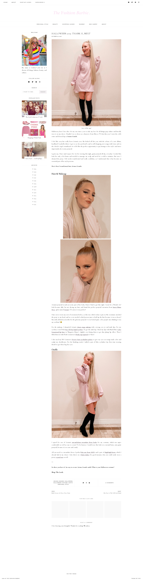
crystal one (59, 457)
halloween (69, 481)
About (14, 2)
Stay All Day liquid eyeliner (74, 329)
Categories (39, 2)
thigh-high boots (110, 452)
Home (6, 2)
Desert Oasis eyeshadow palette (82, 339)
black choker (85, 455)
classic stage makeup (84, 327)
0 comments (109, 482)
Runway (82, 24)
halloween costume (60, 482)
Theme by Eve (136, 578)
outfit (70, 482)
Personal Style (42, 24)
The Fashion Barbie (13, 578)
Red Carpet (93, 24)
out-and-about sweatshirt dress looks (84, 442)
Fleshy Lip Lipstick (82, 334)
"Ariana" (66, 310)
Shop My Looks (25, 2)
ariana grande (59, 481)
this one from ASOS (88, 452)
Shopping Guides (68, 24)
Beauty (55, 24)
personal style (63, 484)
